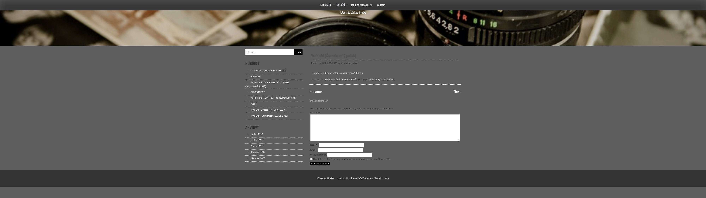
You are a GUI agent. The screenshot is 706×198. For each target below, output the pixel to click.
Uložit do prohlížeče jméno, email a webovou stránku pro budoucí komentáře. (352, 159)
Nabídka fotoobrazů (361, 5)
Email (314, 149)
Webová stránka (318, 154)
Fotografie (325, 5)
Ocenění (341, 5)
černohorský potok (377, 79)
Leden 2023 (257, 134)
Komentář (315, 112)
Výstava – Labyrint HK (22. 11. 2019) (269, 115)
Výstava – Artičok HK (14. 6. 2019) (268, 109)
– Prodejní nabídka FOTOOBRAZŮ (268, 70)
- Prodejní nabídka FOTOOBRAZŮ (341, 79)
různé (254, 103)
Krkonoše (256, 76)
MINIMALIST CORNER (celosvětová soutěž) (273, 97)
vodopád (391, 79)
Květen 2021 (257, 140)
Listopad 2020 (258, 158)
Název (314, 145)
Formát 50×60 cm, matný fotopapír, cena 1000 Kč (338, 73)
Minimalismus (258, 91)
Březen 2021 (257, 146)
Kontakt (381, 5)
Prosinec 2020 (258, 152)
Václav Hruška (352, 63)
